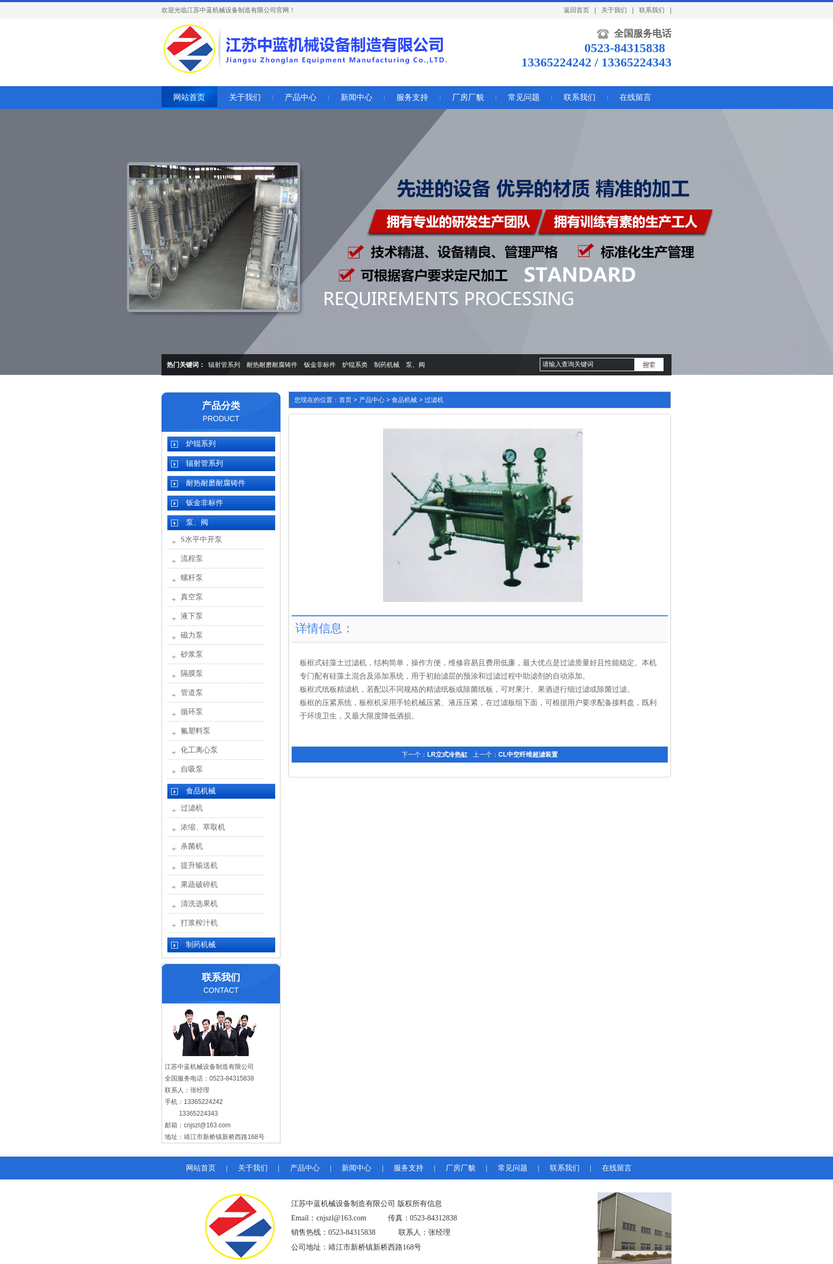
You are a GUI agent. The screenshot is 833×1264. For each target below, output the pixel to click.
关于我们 (614, 10)
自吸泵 (192, 769)
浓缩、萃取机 (203, 827)
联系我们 (652, 10)
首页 (345, 400)
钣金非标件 (320, 365)
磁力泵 (192, 635)
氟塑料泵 (195, 731)
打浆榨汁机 (199, 923)
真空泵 (192, 597)
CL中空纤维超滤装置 (528, 754)
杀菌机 (192, 846)
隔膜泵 (192, 673)
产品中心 (372, 400)
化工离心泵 (199, 750)
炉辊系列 (201, 444)
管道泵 (192, 693)
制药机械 (387, 365)
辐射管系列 (224, 365)
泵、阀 (415, 365)
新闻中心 (356, 1168)
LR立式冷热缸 (447, 754)
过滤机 (192, 808)
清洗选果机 (199, 904)
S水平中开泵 (201, 539)
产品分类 (221, 405)
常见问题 (513, 1168)
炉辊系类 (355, 365)
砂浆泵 (192, 654)
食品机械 (201, 791)
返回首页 (576, 10)
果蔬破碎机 (199, 885)
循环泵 (192, 712)
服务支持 (408, 1168)
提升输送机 (199, 865)
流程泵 (192, 559)
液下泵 (192, 616)
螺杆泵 (192, 578)
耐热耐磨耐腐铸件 (272, 365)
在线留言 (617, 1168)
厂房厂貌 (460, 1168)
